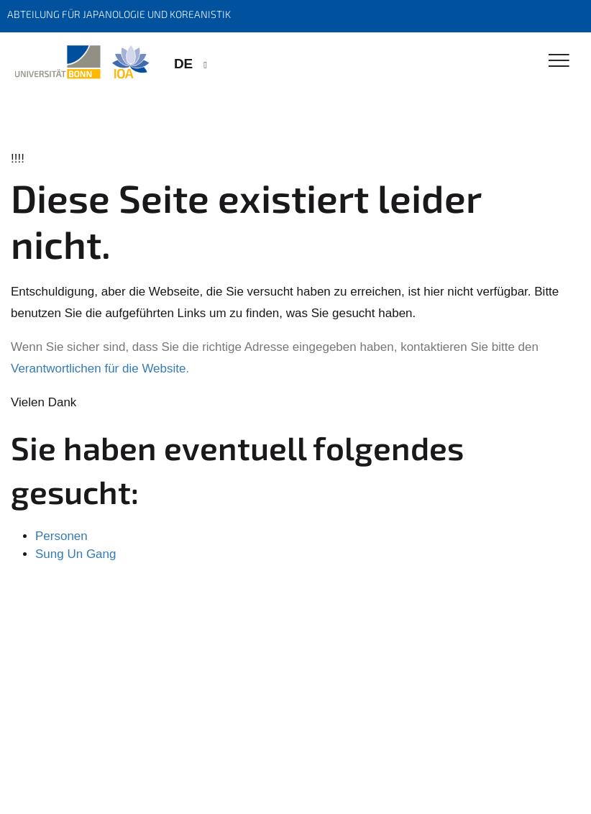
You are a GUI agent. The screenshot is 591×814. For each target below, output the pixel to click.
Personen (61, 536)
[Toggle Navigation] (559, 61)
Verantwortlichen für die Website (98, 368)
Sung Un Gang (75, 554)
